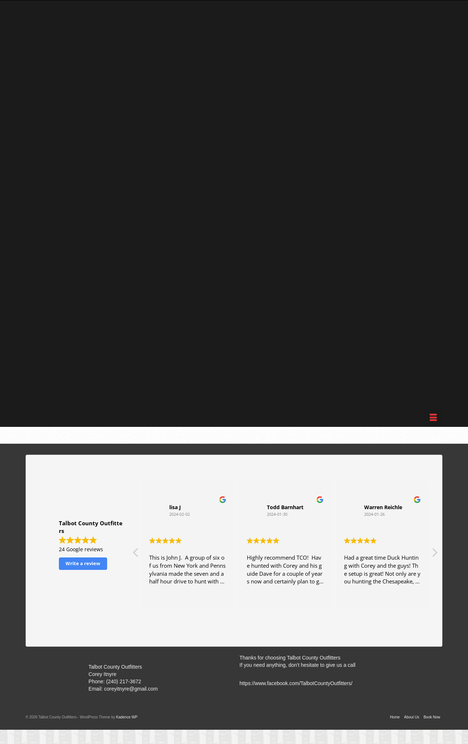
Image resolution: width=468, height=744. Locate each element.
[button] (434, 554)
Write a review (82, 563)
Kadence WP (126, 717)
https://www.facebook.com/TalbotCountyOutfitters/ (295, 683)
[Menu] (433, 418)
